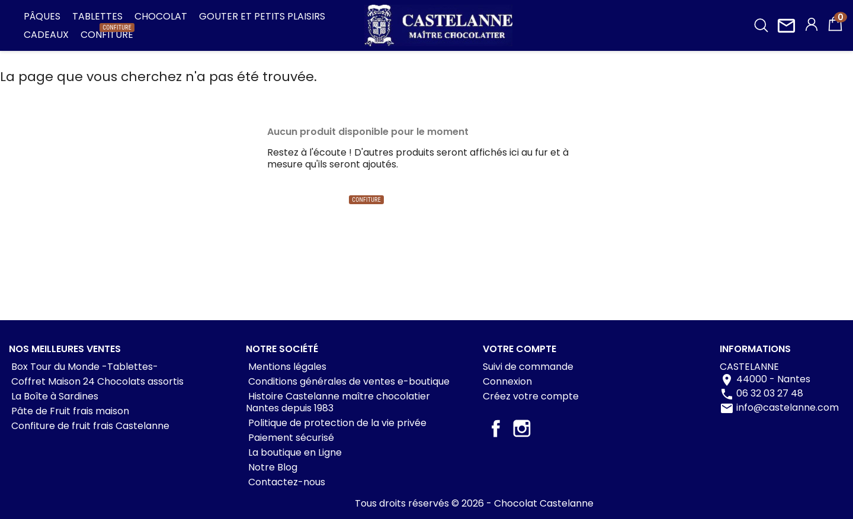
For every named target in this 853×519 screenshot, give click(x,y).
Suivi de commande (528, 366)
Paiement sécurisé (290, 437)
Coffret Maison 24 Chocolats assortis (96, 381)
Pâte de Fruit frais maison (69, 411)
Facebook (496, 428)
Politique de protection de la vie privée (336, 423)
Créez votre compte (531, 396)
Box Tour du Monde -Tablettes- (83, 366)
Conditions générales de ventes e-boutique (348, 381)
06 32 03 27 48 (769, 393)
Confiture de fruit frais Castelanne (89, 426)
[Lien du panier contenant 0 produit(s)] (835, 29)
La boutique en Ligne (294, 452)
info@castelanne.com (787, 407)
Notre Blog (271, 467)
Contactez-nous (285, 482)
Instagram (522, 428)
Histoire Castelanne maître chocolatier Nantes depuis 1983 (338, 402)
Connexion (507, 381)
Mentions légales (286, 366)
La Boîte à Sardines (53, 396)
